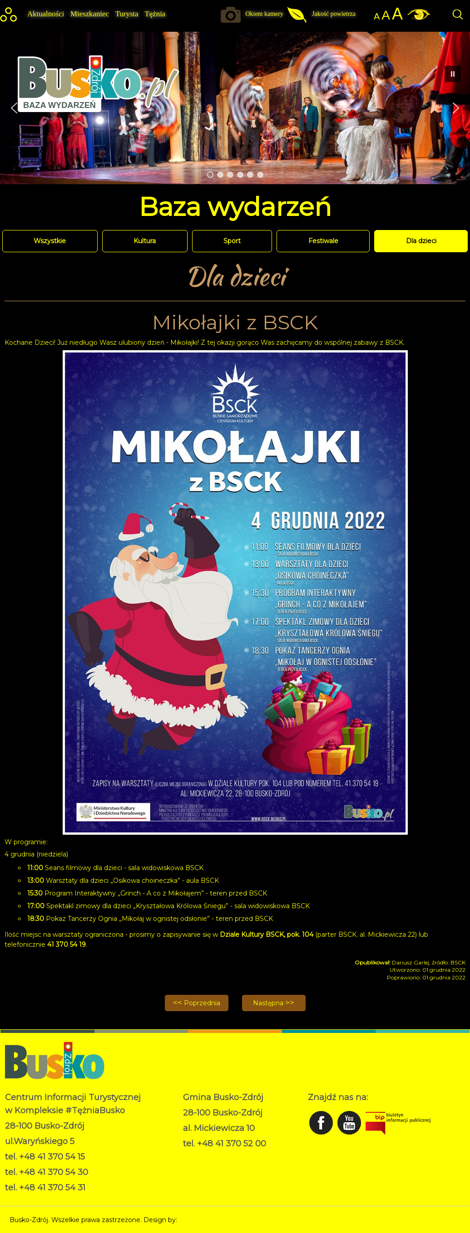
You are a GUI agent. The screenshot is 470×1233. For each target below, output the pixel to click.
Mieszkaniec (89, 14)
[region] (235, 108)
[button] (456, 108)
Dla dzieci (421, 241)
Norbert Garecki (204, 1220)
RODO (193, 1157)
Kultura (145, 241)
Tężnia (155, 14)
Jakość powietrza (334, 13)
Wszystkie (50, 241)
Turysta (127, 14)
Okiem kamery (264, 13)
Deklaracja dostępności (219, 1167)
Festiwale (323, 241)
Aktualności (45, 14)
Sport (232, 241)
